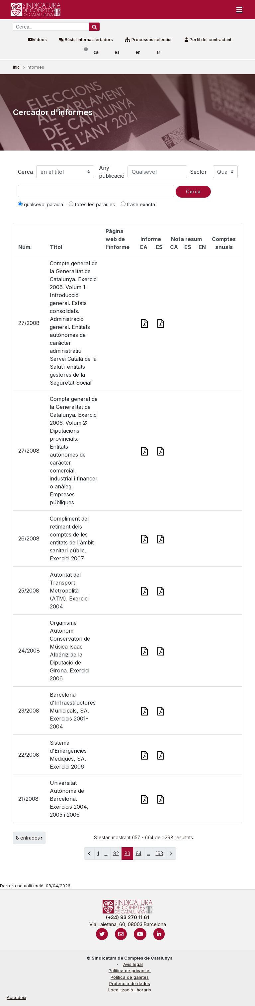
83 (129, 854)
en (137, 52)
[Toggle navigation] (239, 9)
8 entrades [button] (30, 838)
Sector (198, 171)
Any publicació (112, 171)
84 (140, 854)
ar (158, 52)
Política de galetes (130, 977)
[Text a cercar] (96, 191)
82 (117, 854)
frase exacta (138, 204)
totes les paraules (92, 204)
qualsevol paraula (40, 204)
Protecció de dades (129, 983)
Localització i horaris (129, 989)
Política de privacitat (130, 970)
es (117, 52)
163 (161, 854)
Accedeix (16, 997)
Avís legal (133, 964)
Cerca (25, 171)
